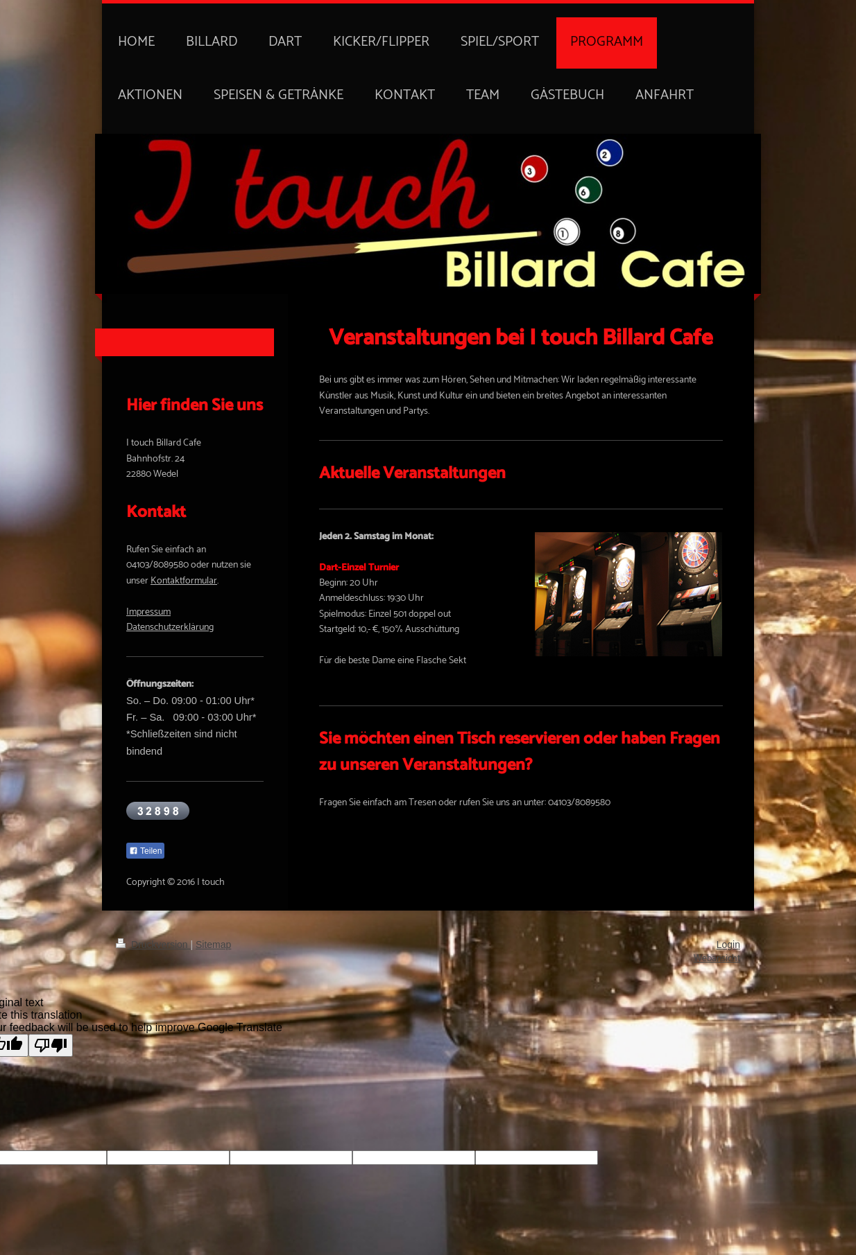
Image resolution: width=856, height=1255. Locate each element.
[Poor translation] (50, 1045)
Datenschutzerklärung (170, 627)
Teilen (145, 851)
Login (728, 944)
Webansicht (717, 959)
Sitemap (213, 944)
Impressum (148, 612)
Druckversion (153, 944)
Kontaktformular (184, 581)
